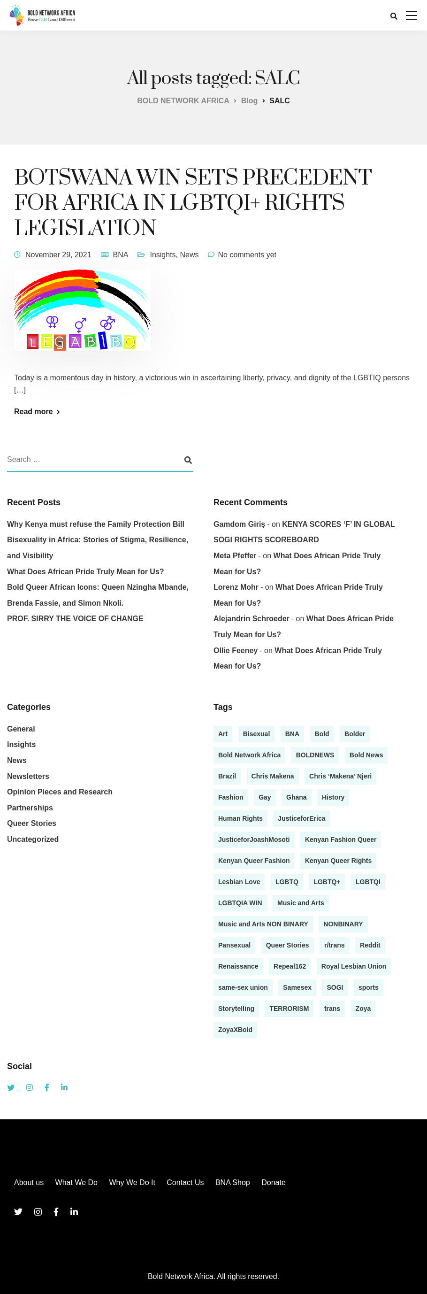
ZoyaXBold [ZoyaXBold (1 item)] (235, 1029)
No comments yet (247, 255)
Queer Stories (31, 823)
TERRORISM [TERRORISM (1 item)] (289, 1008)
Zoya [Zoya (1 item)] (363, 1008)
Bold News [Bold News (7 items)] (366, 755)
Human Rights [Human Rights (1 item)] (240, 818)
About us (29, 1182)
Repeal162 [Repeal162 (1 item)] (290, 966)
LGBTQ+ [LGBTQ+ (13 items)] (326, 882)
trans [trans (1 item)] (332, 1008)
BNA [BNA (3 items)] (292, 734)
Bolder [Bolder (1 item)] (354, 734)
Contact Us (185, 1182)
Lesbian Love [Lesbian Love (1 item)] (239, 882)
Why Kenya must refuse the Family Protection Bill (95, 524)
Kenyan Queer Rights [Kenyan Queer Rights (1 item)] (338, 860)
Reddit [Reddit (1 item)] (370, 945)
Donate (273, 1182)
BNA (121, 255)
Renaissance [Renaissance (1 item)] (238, 966)
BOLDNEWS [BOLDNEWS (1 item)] (315, 755)
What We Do (76, 1182)
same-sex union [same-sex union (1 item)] (243, 987)
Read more (33, 412)
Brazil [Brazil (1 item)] (227, 776)
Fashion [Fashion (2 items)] (231, 797)
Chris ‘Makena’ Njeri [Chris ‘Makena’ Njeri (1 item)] (340, 776)
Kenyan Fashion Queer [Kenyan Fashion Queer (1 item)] (340, 839)
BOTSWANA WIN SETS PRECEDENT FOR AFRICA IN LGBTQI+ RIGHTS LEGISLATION (193, 203)
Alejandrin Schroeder (252, 619)
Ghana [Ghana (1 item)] (296, 797)
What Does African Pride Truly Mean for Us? (85, 572)
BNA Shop (232, 1182)
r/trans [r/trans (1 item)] (334, 945)
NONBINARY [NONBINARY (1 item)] (343, 924)
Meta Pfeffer (235, 556)
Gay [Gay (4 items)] (265, 797)
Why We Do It (132, 1182)
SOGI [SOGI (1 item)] (335, 987)
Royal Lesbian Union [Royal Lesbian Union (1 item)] (353, 966)
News (189, 255)
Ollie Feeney (236, 651)
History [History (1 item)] (333, 797)
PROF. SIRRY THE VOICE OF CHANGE (75, 619)
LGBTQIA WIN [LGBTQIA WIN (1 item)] (240, 903)
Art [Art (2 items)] (223, 734)
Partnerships (30, 808)
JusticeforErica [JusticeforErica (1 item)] (301, 818)
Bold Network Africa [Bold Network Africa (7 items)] (249, 755)
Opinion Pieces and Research (60, 792)
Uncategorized (33, 839)
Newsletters (28, 776)
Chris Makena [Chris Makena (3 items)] (273, 776)
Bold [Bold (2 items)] (322, 734)
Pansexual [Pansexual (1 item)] (234, 945)
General (21, 729)
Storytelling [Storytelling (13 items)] (236, 1008)
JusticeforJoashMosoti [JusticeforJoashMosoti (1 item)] (254, 839)
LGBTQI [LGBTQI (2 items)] (368, 882)
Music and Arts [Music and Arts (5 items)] (300, 903)
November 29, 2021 (58, 255)
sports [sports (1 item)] (368, 987)
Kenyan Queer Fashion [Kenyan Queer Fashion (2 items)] (254, 860)
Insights (162, 255)
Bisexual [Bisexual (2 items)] (256, 734)
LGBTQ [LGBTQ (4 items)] (286, 882)
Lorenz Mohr (236, 587)
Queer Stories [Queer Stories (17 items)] (287, 945)
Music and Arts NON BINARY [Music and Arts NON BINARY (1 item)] (263, 924)
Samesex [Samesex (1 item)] (297, 987)
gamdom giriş (239, 524)
